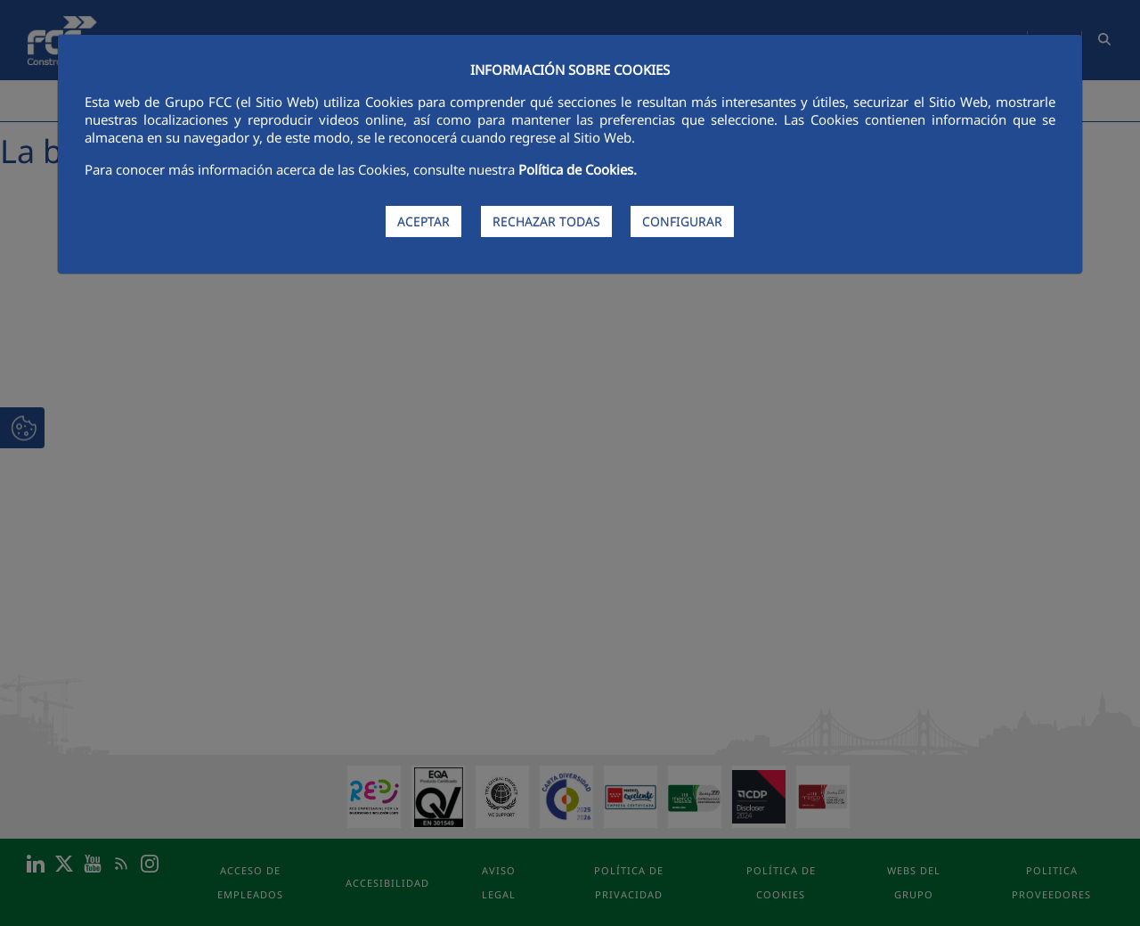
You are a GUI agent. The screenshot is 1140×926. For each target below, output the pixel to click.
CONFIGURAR (682, 221)
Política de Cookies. (577, 169)
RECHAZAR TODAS (546, 221)
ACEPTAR (423, 221)
